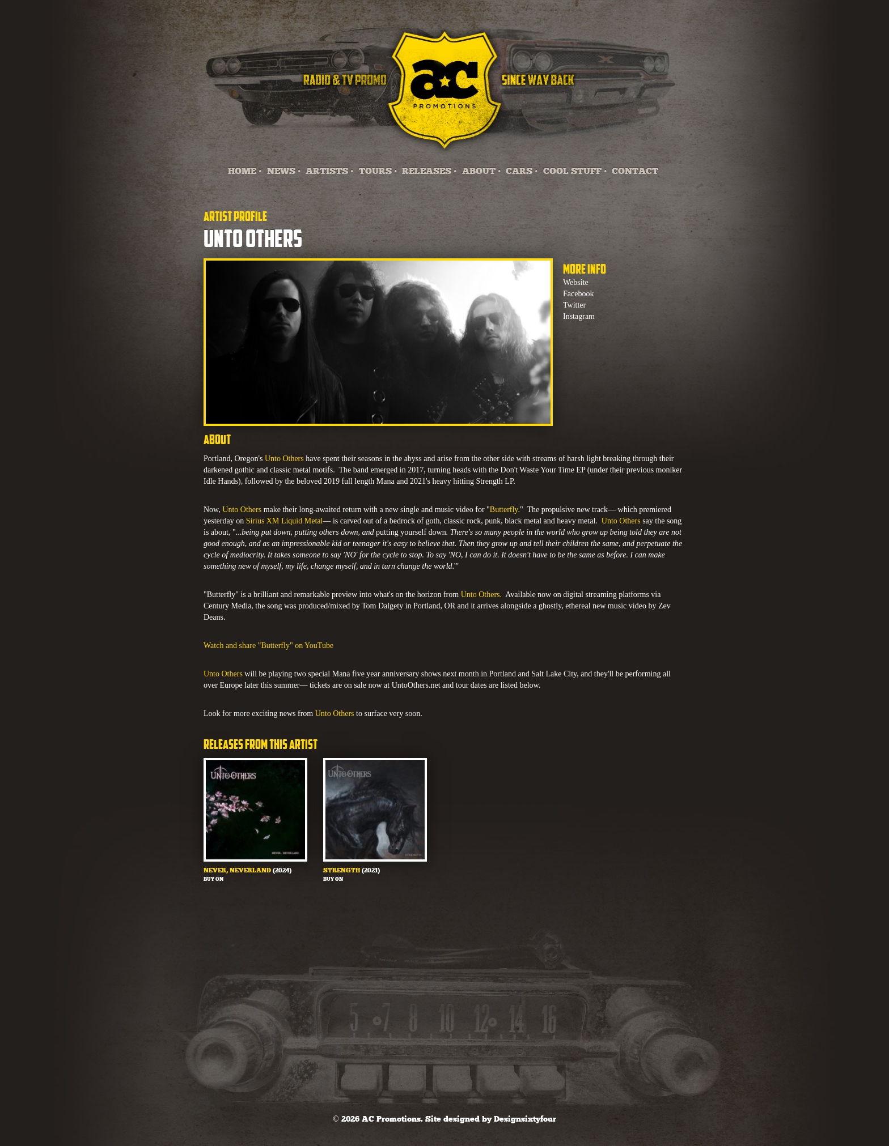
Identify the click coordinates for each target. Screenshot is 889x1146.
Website (576, 282)
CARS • (522, 171)
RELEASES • (429, 171)
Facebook (578, 293)
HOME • (245, 171)
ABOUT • (481, 171)
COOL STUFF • (575, 171)
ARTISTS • (330, 171)
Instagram (579, 316)
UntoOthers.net (416, 685)
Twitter (574, 305)
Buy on (213, 879)
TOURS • (378, 171)
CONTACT (635, 171)
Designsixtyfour (525, 1119)
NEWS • (284, 171)
